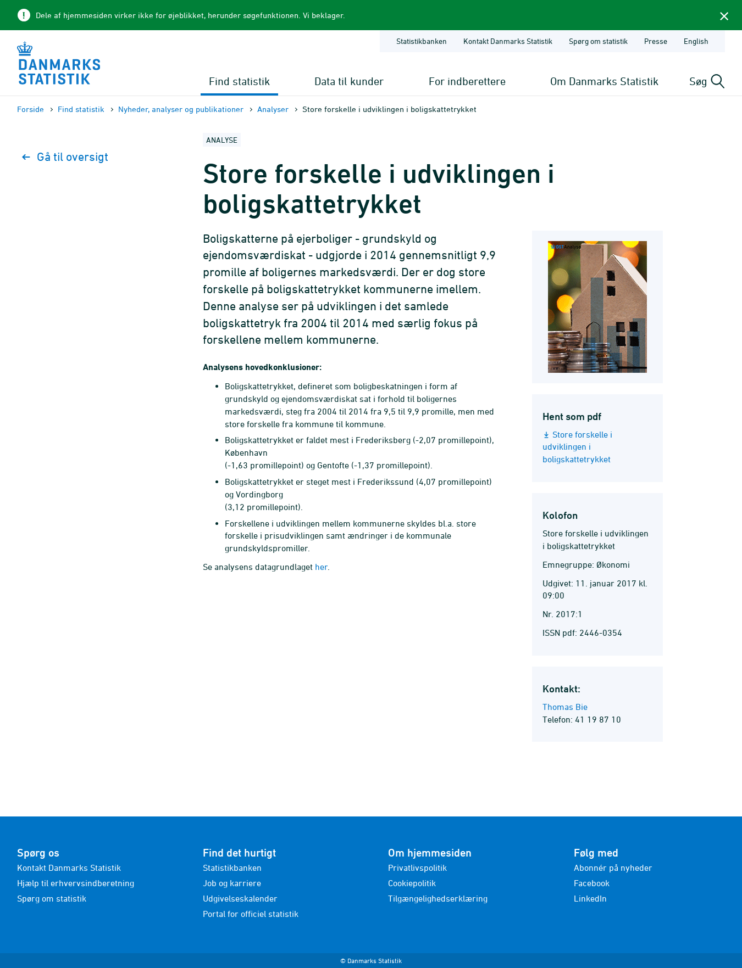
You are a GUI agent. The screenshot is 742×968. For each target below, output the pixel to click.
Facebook (592, 883)
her (321, 567)
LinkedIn (590, 898)
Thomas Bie (565, 707)
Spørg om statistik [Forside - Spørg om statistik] (598, 41)
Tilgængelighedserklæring (438, 898)
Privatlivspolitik (417, 867)
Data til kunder (349, 81)
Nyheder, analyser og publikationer (180, 109)
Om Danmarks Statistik (604, 81)
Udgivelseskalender (240, 898)
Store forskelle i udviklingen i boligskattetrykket (577, 447)
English (696, 41)
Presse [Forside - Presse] (655, 41)
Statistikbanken (421, 41)
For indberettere (467, 81)
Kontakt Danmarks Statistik (69, 867)
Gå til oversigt (65, 157)
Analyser (273, 109)
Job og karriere (232, 883)
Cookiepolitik (412, 883)
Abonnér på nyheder (613, 867)
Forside (30, 109)
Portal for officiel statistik (250, 914)
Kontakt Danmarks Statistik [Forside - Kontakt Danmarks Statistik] (507, 41)
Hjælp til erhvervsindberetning (75, 883)
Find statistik (239, 81)
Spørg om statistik (51, 898)
